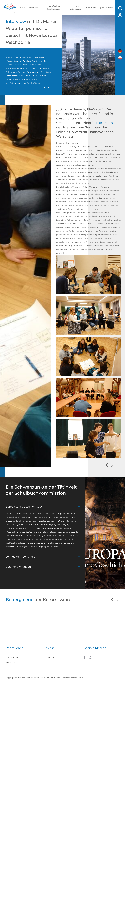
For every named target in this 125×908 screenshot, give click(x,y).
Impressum (12, 663)
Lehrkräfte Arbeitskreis (74, 8)
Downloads (51, 658)
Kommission (35, 7)
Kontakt (108, 7)
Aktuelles (23, 7)
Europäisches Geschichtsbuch (53, 8)
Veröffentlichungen (94, 7)
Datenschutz (13, 658)
